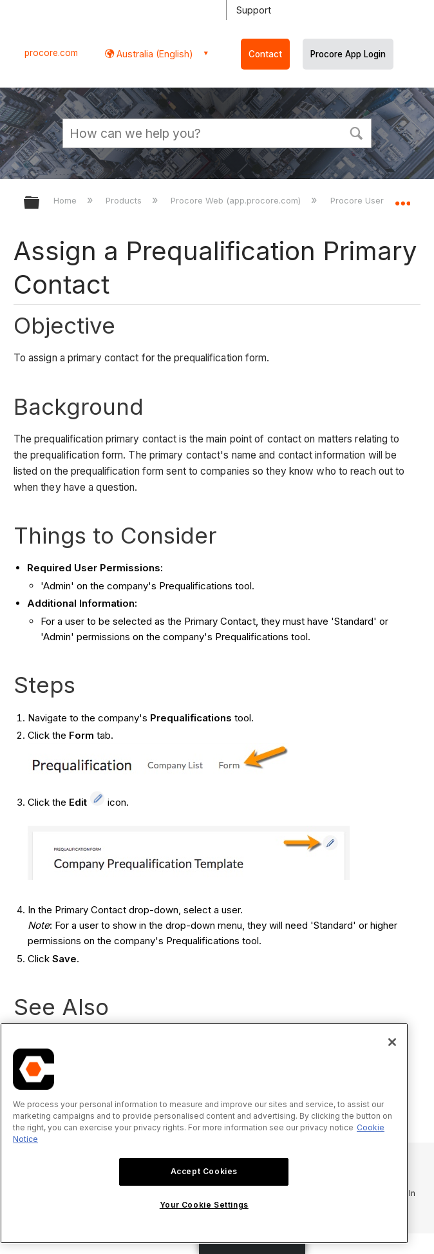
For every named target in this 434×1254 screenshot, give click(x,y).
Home (66, 200)
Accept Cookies (204, 1171)
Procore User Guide (371, 200)
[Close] (392, 1042)
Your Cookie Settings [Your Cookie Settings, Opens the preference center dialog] (204, 1205)
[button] (356, 132)
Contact (265, 54)
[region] (204, 1133)
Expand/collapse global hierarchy (40, 203)
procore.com (51, 53)
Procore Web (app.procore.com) (237, 200)
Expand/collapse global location (402, 198)
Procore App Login (348, 54)
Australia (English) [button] (153, 53)
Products (125, 200)
